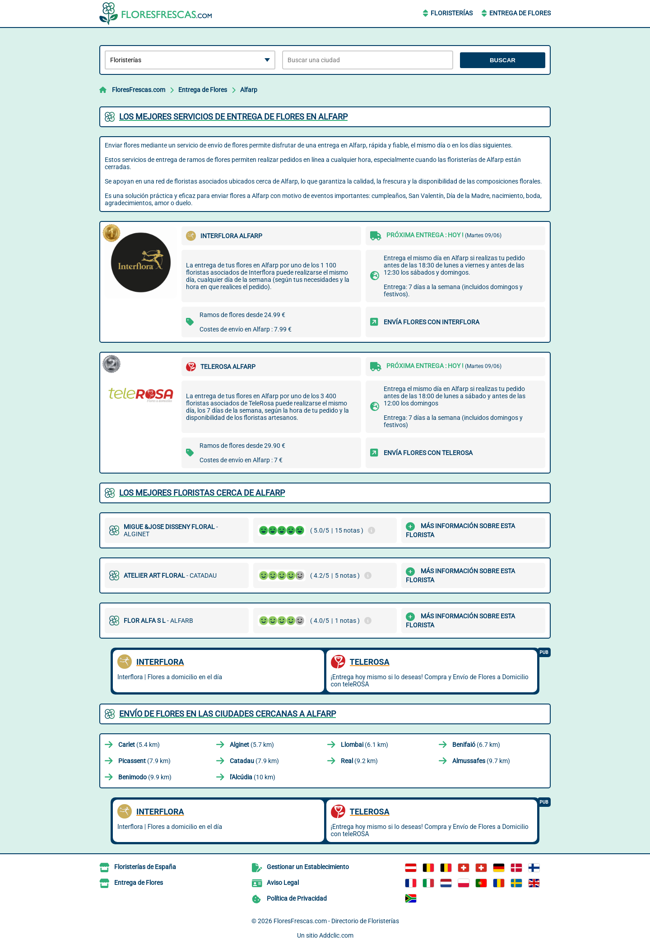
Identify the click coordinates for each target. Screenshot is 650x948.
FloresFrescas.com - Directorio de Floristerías (336, 921)
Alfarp (248, 89)
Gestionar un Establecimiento (308, 866)
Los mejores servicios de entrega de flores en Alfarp (233, 116)
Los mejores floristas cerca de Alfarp (202, 492)
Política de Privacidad (297, 898)
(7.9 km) (144, 760)
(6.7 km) (476, 744)
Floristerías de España (145, 866)
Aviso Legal (283, 882)
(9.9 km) (145, 777)
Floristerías (452, 13)
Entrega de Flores (520, 13)
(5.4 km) (139, 744)
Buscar (502, 60)
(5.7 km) (252, 744)
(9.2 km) (359, 760)
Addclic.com (336, 935)
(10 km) (252, 777)
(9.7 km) (481, 760)
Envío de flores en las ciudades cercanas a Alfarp (227, 713)
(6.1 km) (364, 744)
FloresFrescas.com (138, 89)
